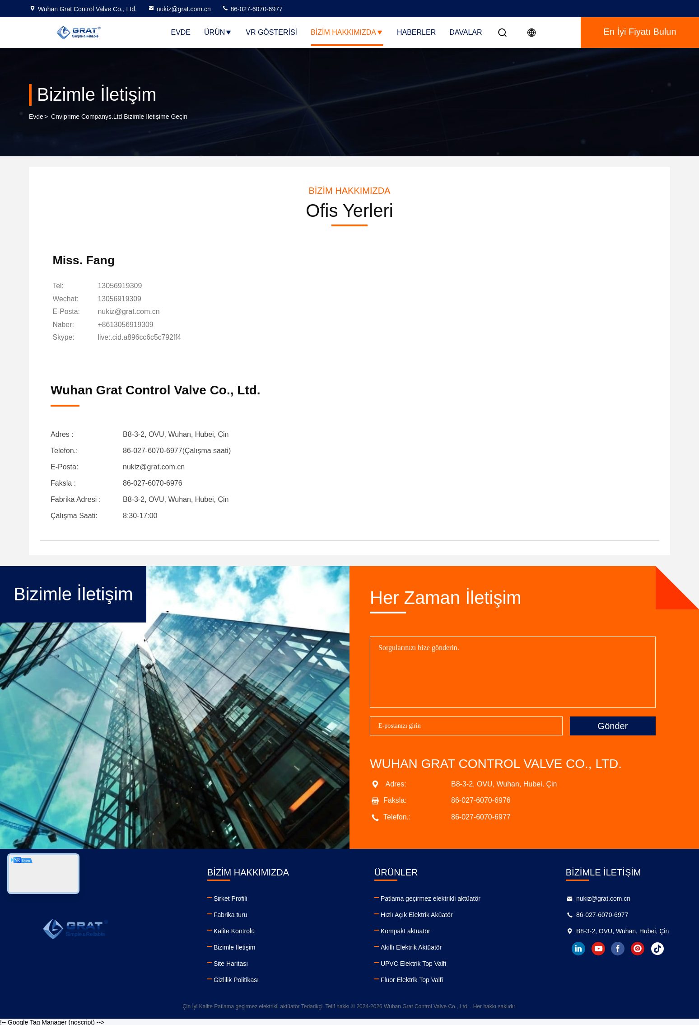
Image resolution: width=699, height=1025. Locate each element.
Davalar (465, 32)
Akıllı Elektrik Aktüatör (410, 946)
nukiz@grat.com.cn (179, 9)
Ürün (218, 32)
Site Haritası (230, 962)
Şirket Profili (230, 897)
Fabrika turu (230, 913)
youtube (597, 948)
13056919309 (121, 286)
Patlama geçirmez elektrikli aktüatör (430, 897)
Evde (181, 32)
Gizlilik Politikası (235, 979)
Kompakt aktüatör (404, 930)
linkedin (577, 948)
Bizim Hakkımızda (347, 32)
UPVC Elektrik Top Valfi (412, 962)
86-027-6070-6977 (252, 9)
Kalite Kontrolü (233, 930)
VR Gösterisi (271, 32)
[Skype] (141, 337)
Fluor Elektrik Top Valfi (411, 979)
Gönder (613, 725)
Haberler (416, 32)
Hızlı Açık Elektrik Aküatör (416, 913)
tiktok (657, 948)
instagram (637, 948)
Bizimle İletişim (234, 946)
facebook (617, 948)
